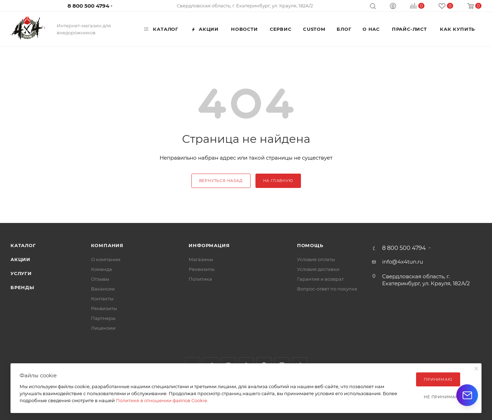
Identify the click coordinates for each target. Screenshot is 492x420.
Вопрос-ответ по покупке (327, 289)
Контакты (102, 298)
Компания (107, 245)
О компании (105, 259)
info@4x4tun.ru (402, 261)
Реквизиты (104, 308)
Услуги (21, 273)
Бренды (22, 287)
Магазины (201, 259)
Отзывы (100, 279)
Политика (200, 279)
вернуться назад (221, 180)
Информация (209, 245)
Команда (101, 269)
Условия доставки (318, 269)
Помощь (310, 245)
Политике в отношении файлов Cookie (161, 400)
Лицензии (103, 328)
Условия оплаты (316, 259)
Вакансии (103, 289)
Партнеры (103, 318)
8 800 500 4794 (88, 5)
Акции (20, 259)
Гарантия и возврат (320, 279)
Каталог (23, 245)
